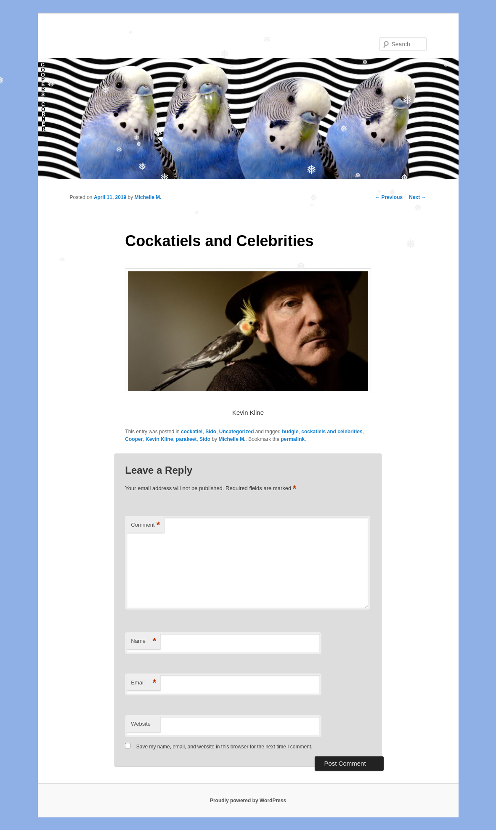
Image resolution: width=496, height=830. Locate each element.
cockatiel (191, 432)
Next (417, 197)
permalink (293, 439)
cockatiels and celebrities (331, 432)
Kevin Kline (159, 439)
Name (143, 641)
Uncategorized (236, 432)
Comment (145, 525)
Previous (389, 197)
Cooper (134, 439)
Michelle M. (148, 197)
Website (141, 724)
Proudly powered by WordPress (248, 800)
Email (143, 683)
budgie (290, 432)
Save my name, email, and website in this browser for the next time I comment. (224, 747)
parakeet (186, 439)
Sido (210, 432)
